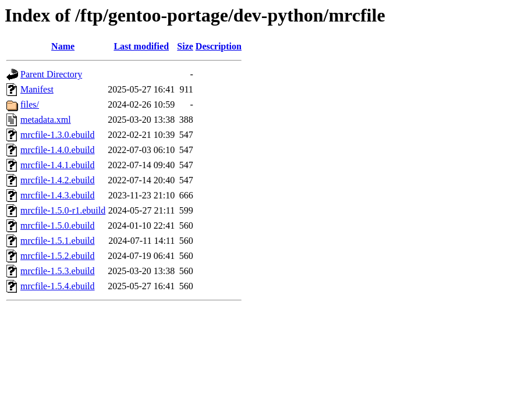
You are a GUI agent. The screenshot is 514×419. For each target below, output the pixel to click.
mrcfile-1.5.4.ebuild (57, 286)
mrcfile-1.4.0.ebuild (57, 150)
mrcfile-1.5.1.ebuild (57, 241)
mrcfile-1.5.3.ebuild (57, 271)
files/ (29, 104)
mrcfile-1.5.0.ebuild (57, 225)
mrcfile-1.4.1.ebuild (57, 165)
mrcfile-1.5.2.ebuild (57, 256)
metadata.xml (45, 120)
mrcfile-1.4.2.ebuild (57, 180)
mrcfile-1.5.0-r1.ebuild (62, 210)
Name (63, 46)
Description (219, 46)
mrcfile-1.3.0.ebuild (57, 135)
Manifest (37, 89)
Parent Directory (51, 74)
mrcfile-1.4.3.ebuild (57, 195)
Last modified (141, 46)
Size (185, 46)
